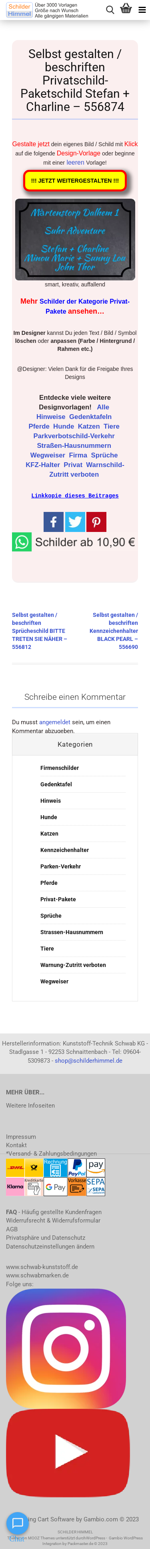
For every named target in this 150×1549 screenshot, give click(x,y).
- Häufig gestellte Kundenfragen (54, 1211)
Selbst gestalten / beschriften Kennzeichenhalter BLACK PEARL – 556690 (114, 630)
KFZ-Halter (44, 465)
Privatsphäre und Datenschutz (45, 1237)
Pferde (40, 426)
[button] (75, 541)
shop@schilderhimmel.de (88, 1060)
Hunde (64, 426)
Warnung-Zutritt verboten (73, 964)
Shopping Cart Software (42, 1519)
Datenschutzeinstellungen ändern (50, 1246)
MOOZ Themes (41, 1537)
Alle (104, 407)
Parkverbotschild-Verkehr (75, 436)
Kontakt (16, 1144)
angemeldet (54, 721)
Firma (79, 455)
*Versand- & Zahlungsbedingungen (51, 1153)
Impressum (21, 1136)
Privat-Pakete (58, 899)
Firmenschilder (59, 767)
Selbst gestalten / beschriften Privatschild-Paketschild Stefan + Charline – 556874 (75, 80)
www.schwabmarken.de (37, 1275)
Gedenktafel (56, 784)
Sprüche (105, 455)
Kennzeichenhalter (64, 849)
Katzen (90, 426)
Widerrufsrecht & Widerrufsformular (53, 1220)
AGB (12, 1229)
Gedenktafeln (91, 417)
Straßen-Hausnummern (75, 445)
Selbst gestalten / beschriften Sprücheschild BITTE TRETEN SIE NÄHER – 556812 (39, 630)
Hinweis (50, 800)
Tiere (112, 426)
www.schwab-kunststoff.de (42, 1266)
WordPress (95, 1537)
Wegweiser (48, 455)
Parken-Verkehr (60, 866)
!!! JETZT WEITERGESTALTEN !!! (75, 180)
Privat (74, 465)
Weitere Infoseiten (30, 1105)
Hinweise (51, 417)
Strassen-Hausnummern (71, 932)
